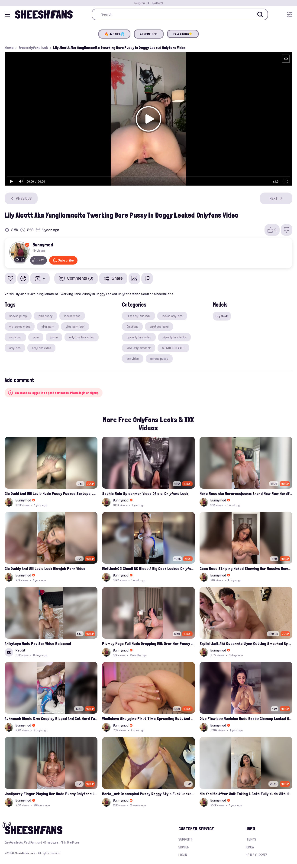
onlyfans (14, 348)
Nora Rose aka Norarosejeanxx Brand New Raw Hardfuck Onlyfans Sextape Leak (246, 493)
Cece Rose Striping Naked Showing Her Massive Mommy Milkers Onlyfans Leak (246, 568)
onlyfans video (41, 348)
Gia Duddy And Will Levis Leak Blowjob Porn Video (45, 568)
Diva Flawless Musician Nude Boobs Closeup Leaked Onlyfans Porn (246, 718)
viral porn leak (75, 326)
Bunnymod (42, 245)
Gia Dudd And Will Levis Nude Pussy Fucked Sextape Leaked (51, 493)
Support (185, 839)
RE (9, 652)
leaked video (72, 316)
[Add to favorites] (10, 278)
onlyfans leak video (81, 337)
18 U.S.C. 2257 (256, 855)
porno (54, 337)
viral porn (48, 326)
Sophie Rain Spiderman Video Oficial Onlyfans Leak (145, 493)
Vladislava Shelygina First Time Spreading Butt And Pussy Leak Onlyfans (148, 718)
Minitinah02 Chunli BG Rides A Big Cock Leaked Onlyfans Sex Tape (148, 568)
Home (9, 47)
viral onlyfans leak (139, 348)
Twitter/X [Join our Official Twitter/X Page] (157, 3)
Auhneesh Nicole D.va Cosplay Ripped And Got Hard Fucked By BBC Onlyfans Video (51, 718)
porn (36, 337)
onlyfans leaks (159, 326)
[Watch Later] (23, 278)
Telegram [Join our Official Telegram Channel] (139, 3)
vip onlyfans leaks (174, 337)
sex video (15, 337)
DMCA (250, 847)
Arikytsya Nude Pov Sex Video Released (38, 643)
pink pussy (45, 316)
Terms (251, 839)
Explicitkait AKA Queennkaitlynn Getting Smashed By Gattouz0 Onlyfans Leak (246, 643)
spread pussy (159, 358)
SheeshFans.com (25, 853)
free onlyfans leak (33, 47)
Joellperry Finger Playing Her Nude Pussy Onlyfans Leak (51, 793)
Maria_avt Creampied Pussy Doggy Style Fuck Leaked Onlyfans (148, 793)
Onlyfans (132, 326)
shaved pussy (18, 316)
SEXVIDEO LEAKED (173, 348)
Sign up (183, 847)
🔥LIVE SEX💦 (114, 34)
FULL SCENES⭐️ (183, 34)
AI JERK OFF (148, 34)
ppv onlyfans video (139, 337)
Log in (182, 855)
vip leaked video (19, 326)
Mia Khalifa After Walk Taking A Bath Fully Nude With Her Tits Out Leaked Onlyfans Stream (246, 793)
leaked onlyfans (172, 316)
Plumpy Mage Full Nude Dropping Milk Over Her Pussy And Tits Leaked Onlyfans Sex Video (148, 643)
